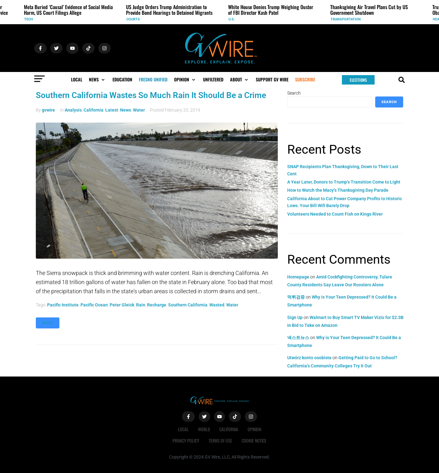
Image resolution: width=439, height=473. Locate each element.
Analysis (73, 110)
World (204, 429)
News (125, 110)
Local (183, 429)
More (47, 323)
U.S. (231, 19)
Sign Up (295, 317)
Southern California (187, 304)
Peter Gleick (122, 304)
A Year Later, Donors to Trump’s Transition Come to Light (343, 181)
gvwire (48, 110)
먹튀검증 (296, 297)
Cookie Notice (254, 440)
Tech (28, 19)
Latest (111, 110)
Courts (133, 19)
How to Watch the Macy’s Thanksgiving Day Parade (337, 190)
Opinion (254, 429)
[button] (97, 79)
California (93, 110)
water (232, 304)
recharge (156, 304)
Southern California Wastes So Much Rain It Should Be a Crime (151, 95)
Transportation (346, 19)
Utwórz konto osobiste (309, 357)
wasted (216, 304)
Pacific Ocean (94, 304)
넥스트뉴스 (298, 337)
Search (294, 93)
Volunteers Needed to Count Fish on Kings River (335, 214)
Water (139, 110)
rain (140, 304)
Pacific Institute (63, 304)
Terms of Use (220, 440)
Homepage (298, 276)
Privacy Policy (186, 440)
